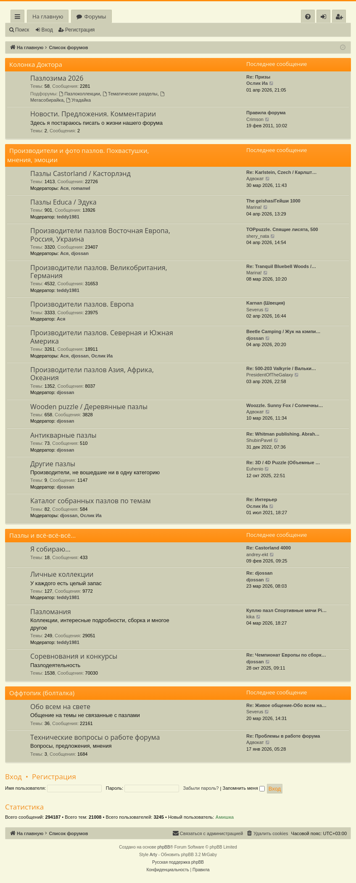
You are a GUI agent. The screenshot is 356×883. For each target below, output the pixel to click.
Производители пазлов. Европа (82, 304)
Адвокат (255, 178)
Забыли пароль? (201, 788)
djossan (80, 253)
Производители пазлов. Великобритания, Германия (98, 271)
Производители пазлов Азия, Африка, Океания (92, 373)
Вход (47, 30)
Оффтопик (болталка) (41, 693)
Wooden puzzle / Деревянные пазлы (89, 406)
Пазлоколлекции (79, 93)
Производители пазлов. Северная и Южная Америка (101, 336)
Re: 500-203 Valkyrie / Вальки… (281, 368)
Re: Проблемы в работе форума (283, 735)
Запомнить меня (243, 788)
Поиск (22, 30)
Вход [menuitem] (325, 18)
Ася (64, 188)
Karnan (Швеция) (265, 302)
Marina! (254, 207)
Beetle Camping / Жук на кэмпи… (283, 331)
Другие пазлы (52, 463)
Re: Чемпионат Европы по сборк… (286, 654)
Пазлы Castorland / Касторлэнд (80, 173)
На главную (47, 16)
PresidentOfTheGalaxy (269, 374)
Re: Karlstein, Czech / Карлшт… (281, 172)
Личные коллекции (62, 574)
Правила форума (265, 112)
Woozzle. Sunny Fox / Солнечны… (284, 405)
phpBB (164, 847)
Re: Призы (258, 76)
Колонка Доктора (35, 64)
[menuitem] (307, 16)
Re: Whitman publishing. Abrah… (282, 433)
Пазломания (50, 611)
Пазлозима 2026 (56, 78)
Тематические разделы (130, 93)
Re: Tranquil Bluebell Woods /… (281, 266)
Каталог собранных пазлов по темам (90, 500)
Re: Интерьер (261, 499)
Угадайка (78, 99)
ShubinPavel (259, 440)
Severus (254, 309)
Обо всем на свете (60, 706)
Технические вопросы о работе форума (95, 737)
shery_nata (257, 236)
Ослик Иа (257, 83)
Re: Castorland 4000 (268, 547)
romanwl (80, 188)
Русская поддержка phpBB (178, 862)
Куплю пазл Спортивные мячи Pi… (286, 610)
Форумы (95, 16)
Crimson (255, 119)
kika (250, 616)
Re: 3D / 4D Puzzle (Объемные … (283, 462)
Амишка (224, 817)
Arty (153, 854)
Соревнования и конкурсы (73, 656)
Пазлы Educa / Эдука (63, 202)
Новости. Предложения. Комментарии (93, 113)
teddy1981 (68, 216)
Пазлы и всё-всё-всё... (42, 535)
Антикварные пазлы (63, 435)
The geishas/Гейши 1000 (273, 200)
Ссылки (19, 18)
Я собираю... (50, 549)
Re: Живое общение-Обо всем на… (286, 705)
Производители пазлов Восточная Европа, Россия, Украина (100, 234)
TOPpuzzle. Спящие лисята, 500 (282, 229)
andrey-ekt (257, 554)
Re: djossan (259, 573)
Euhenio (254, 468)
